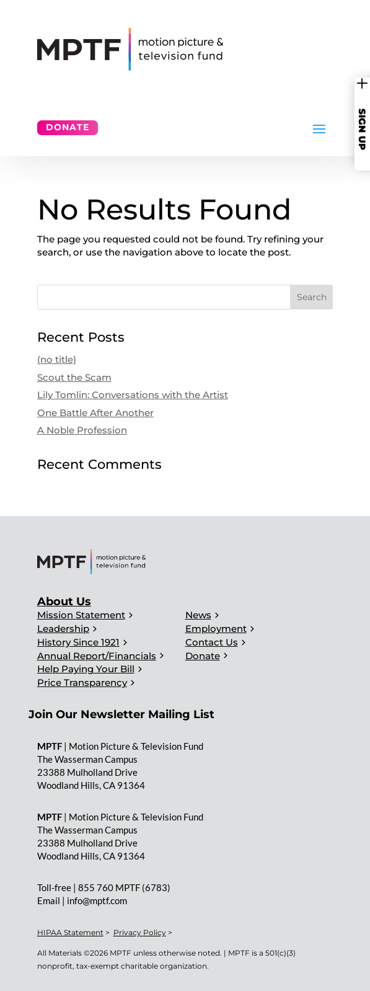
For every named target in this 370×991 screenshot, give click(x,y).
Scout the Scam (74, 377)
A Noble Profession (82, 430)
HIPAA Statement (70, 932)
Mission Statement (81, 615)
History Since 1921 (78, 642)
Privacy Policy (139, 932)
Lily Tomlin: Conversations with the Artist (132, 395)
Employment (216, 628)
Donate (67, 127)
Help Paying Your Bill (85, 669)
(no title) (56, 359)
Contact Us (211, 642)
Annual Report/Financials (96, 656)
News (198, 615)
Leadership (63, 628)
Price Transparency (82, 682)
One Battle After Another (95, 413)
